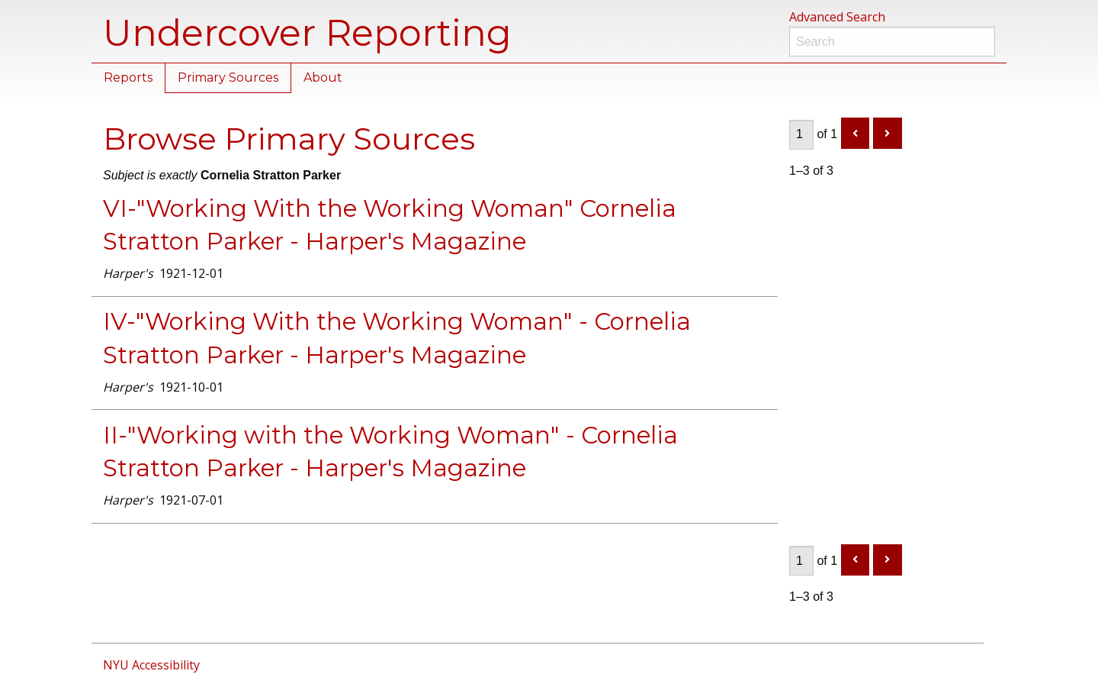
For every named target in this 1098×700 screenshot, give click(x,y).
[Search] (892, 41)
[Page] (801, 135)
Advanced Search (837, 16)
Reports (128, 77)
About (322, 77)
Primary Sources (228, 77)
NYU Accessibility (151, 664)
